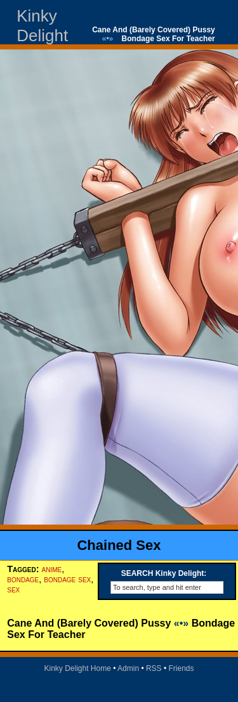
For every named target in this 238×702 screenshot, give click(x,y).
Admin (128, 668)
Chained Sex (119, 545)
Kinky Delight (42, 25)
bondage (23, 579)
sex (13, 589)
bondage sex (67, 579)
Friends (181, 668)
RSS (154, 668)
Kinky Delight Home (77, 668)
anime (52, 569)
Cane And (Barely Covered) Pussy (153, 29)
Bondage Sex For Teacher (168, 38)
